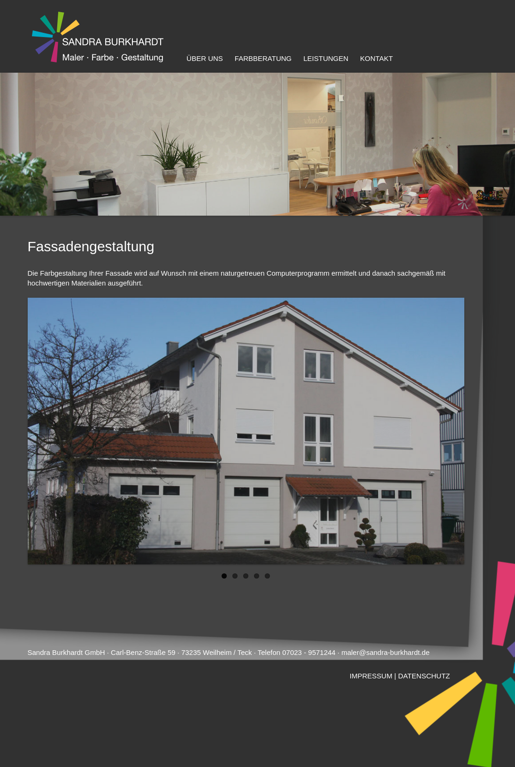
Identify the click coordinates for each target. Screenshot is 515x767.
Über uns (204, 58)
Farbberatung (263, 58)
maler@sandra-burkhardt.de (385, 652)
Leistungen (325, 58)
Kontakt (376, 58)
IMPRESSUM (371, 676)
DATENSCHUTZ (424, 676)
